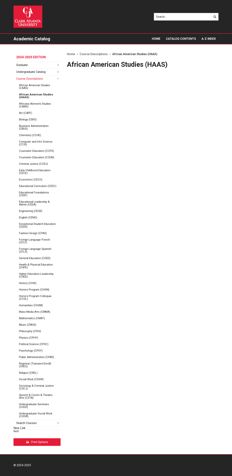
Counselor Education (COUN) (36, 157)
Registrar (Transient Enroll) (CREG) (35, 365)
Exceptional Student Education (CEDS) (37, 225)
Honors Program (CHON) (34, 289)
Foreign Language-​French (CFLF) (34, 241)
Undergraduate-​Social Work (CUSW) (35, 415)
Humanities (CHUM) (31, 305)
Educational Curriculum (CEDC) (37, 186)
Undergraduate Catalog (31, 72)
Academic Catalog (31, 38)
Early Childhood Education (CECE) (34, 172)
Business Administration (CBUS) (34, 127)
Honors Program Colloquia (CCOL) (35, 297)
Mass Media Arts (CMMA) (34, 311)
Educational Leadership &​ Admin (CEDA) (34, 203)
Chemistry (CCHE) (30, 135)
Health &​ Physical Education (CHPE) (36, 266)
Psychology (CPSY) (30, 350)
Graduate (22, 65)
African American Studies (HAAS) (36, 96)
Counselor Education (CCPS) (36, 151)
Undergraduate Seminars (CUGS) (34, 406)
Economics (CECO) (30, 179)
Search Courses (26, 423)
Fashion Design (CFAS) (33, 233)
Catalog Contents (181, 38)
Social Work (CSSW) (31, 379)
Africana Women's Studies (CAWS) (35, 105)
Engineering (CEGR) (30, 211)
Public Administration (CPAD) (36, 357)
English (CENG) (28, 217)
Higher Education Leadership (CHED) (36, 275)
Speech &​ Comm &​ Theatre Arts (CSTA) (35, 396)
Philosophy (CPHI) (30, 331)
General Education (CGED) (34, 258)
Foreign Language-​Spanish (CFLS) (35, 250)
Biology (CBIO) (28, 119)
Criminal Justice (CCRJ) (33, 164)
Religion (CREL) (28, 372)
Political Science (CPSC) (33, 344)
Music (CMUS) (27, 324)
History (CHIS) (27, 283)
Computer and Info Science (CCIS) (35, 143)
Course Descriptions (29, 78)
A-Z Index (209, 38)
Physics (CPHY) (28, 337)
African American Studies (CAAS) (34, 87)
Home (156, 38)
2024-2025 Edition (31, 57)
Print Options (37, 442)
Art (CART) (25, 113)
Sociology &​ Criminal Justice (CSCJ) (36, 387)
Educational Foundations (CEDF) (34, 194)
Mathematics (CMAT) (32, 318)
